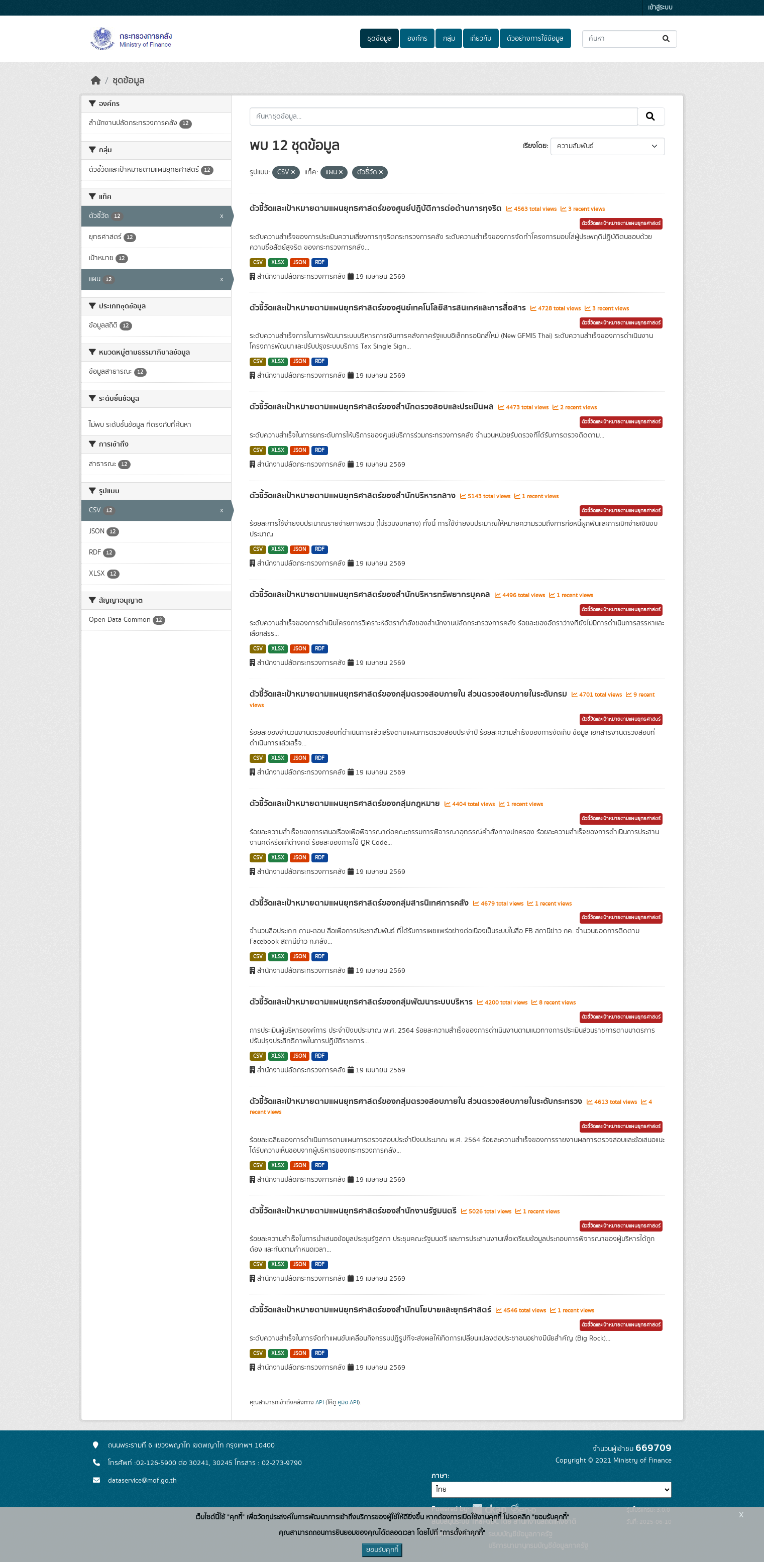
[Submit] (667, 39)
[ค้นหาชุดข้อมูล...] (629, 39)
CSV (258, 263)
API (319, 1402)
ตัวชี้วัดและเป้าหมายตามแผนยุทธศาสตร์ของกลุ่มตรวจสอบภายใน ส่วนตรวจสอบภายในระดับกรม (409, 694)
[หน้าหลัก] (96, 80)
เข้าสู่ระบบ (660, 8)
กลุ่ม (449, 39)
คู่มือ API (348, 1402)
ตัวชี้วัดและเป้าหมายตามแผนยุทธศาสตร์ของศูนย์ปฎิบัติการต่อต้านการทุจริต (377, 208)
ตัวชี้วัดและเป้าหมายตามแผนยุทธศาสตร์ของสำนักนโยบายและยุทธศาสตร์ (371, 1309)
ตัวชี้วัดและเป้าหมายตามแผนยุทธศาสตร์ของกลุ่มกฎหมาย (346, 803)
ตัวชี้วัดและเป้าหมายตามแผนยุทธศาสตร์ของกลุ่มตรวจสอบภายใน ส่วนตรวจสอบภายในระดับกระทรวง (417, 1101)
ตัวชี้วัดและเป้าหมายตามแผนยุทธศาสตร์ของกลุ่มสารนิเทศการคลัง (360, 903)
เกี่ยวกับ (480, 39)
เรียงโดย (535, 146)
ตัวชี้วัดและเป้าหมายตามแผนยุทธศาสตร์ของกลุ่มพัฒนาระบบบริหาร (362, 1002)
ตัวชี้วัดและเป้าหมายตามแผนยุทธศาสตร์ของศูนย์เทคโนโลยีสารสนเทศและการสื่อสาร (389, 307)
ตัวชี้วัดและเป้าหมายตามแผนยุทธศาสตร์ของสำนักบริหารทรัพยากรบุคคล (371, 594)
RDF (319, 263)
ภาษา (439, 1476)
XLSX (277, 263)
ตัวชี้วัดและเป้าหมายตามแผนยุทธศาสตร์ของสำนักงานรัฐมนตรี (354, 1210)
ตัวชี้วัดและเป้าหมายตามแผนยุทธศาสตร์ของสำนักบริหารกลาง (354, 495)
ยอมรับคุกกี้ (382, 1550)
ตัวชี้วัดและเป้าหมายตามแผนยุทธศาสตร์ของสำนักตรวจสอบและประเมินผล (373, 406)
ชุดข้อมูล (379, 39)
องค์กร (417, 39)
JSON (299, 263)
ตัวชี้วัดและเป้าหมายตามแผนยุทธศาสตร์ (621, 223)
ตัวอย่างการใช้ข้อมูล (535, 39)
